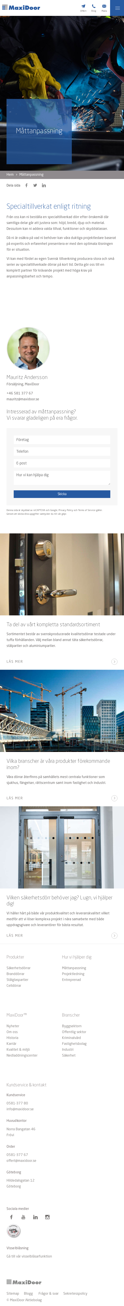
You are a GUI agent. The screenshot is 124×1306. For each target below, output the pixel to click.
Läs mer (15, 662)
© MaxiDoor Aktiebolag (24, 1300)
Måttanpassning (74, 968)
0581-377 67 (17, 1155)
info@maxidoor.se (20, 1109)
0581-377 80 (17, 1103)
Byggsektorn (72, 1026)
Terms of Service (87, 510)
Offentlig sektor (74, 1032)
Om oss (12, 1032)
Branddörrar (15, 974)
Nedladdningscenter (22, 1055)
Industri (68, 1050)
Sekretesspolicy (75, 1294)
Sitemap (13, 1294)
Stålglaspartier (17, 980)
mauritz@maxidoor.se (23, 399)
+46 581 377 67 (20, 393)
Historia (12, 1038)
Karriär (11, 1044)
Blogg (28, 1294)
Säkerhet (68, 1055)
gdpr (64, 514)
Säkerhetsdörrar (18, 968)
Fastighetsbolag (74, 1044)
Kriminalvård (71, 1038)
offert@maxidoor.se (21, 1161)
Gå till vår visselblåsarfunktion (29, 1256)
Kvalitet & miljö (18, 1050)
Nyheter (13, 1026)
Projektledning (73, 974)
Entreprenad (71, 980)
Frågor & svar (49, 1294)
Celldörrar (14, 986)
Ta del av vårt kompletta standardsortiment (53, 625)
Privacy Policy (66, 510)
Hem (10, 175)
